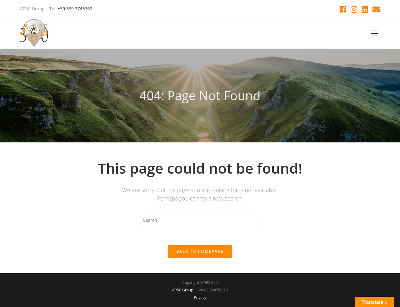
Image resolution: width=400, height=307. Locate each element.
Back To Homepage (199, 251)
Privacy (200, 297)
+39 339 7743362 (75, 9)
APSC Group (182, 290)
